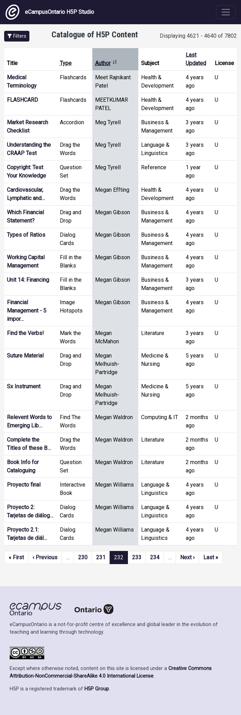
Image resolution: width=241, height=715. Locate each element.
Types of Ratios (26, 235)
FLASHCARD (22, 100)
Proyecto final (23, 484)
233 (136, 557)
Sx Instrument (23, 386)
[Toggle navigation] (225, 12)
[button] (16, 36)
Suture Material (25, 355)
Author (106, 63)
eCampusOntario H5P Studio (50, 12)
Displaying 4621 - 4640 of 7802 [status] (198, 36)
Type (66, 63)
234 (154, 557)
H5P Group (96, 689)
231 (100, 557)
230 (82, 557)
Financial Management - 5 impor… (26, 310)
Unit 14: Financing (28, 280)
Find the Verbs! (25, 333)
